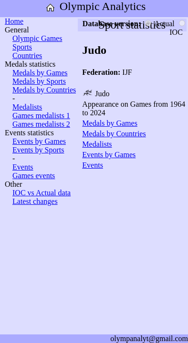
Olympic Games (37, 38)
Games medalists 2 (41, 124)
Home (14, 21)
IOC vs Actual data (41, 193)
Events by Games (39, 141)
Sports (22, 47)
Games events (33, 176)
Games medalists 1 (41, 115)
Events (22, 167)
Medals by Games (40, 73)
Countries (27, 55)
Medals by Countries (44, 90)
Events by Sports (38, 150)
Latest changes (35, 201)
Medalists (27, 107)
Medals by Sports (39, 81)
